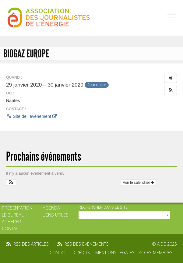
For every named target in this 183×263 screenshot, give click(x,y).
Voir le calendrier (138, 182)
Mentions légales (115, 252)
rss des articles (31, 244)
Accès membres (156, 252)
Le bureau (13, 215)
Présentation (17, 208)
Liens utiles (56, 215)
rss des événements (87, 244)
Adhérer (11, 221)
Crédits (82, 252)
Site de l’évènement (31, 116)
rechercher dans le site (103, 207)
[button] (170, 90)
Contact (11, 228)
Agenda (51, 208)
